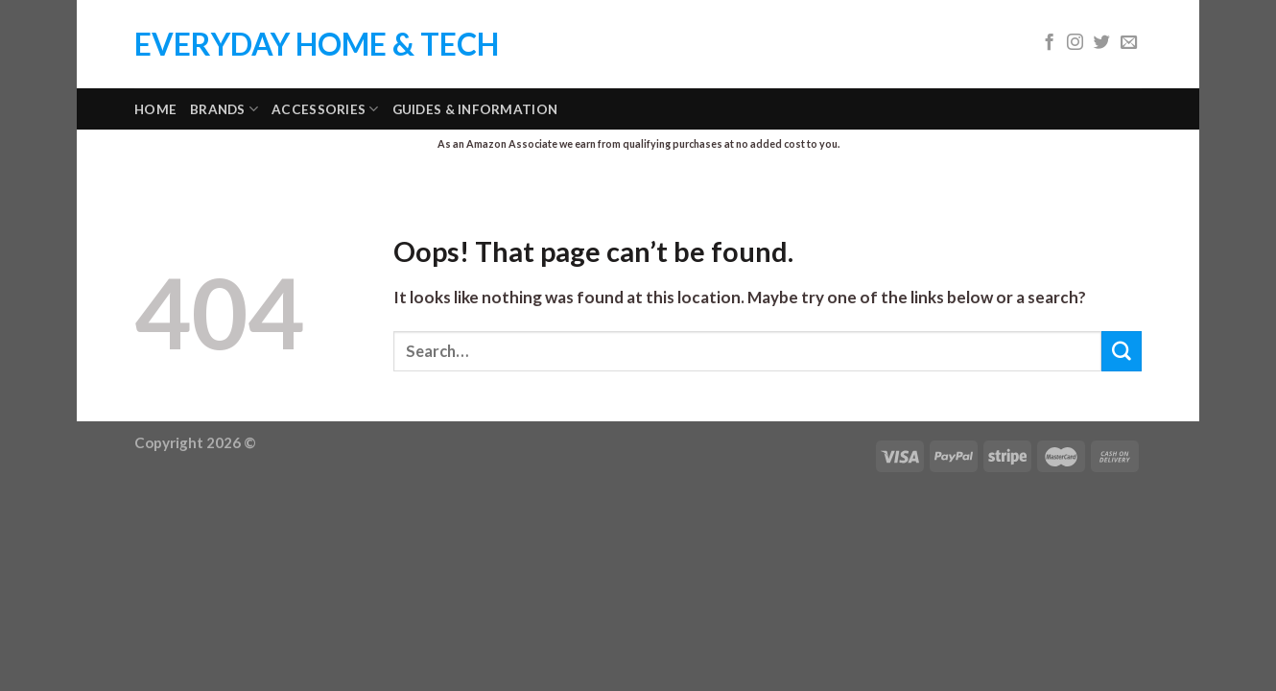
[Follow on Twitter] (1102, 43)
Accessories (325, 109)
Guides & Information (474, 109)
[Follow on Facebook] (1049, 43)
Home (155, 109)
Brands (224, 109)
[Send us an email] (1129, 43)
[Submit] (1121, 350)
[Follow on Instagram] (1075, 43)
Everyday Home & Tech (316, 44)
